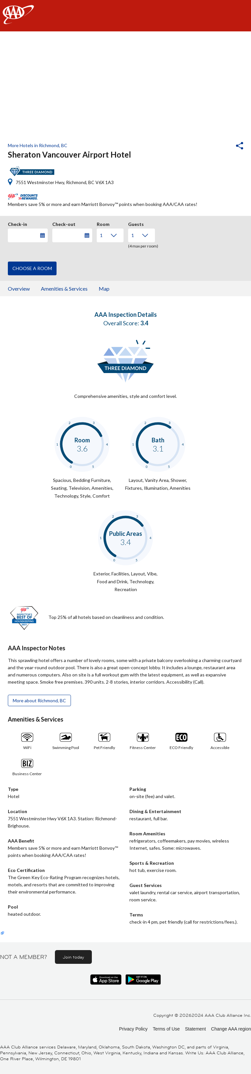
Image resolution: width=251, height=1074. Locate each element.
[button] (222, 146)
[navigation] (125, 15)
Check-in (17, 223)
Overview (19, 288)
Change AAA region (231, 1028)
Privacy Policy (133, 1028)
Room (103, 223)
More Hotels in (37, 145)
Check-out (63, 223)
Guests (136, 223)
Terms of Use (166, 1028)
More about (39, 700)
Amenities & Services (64, 288)
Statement (195, 1028)
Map (104, 288)
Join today (73, 957)
